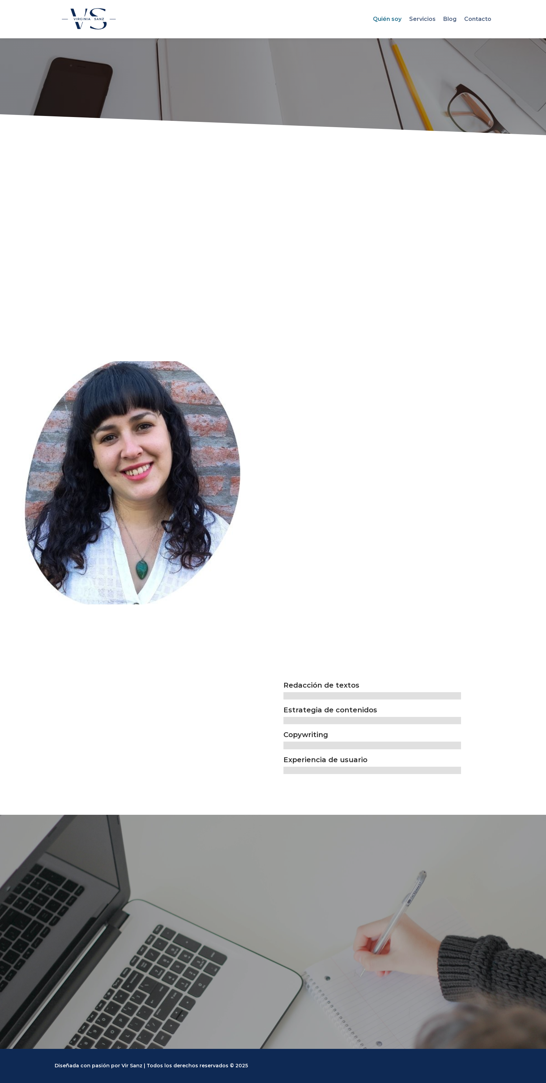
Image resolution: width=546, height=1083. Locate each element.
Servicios (422, 19)
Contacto (477, 19)
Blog (450, 19)
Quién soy (387, 19)
